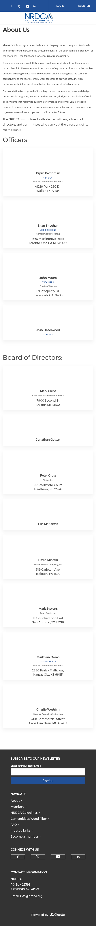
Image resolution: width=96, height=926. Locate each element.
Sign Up (48, 780)
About (15, 800)
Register (84, 5)
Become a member (24, 836)
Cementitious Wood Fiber (29, 818)
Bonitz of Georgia (48, 286)
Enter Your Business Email (26, 765)
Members (17, 806)
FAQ (14, 824)
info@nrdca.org (31, 896)
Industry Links (20, 830)
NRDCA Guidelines (24, 812)
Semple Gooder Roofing (48, 234)
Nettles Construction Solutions (48, 181)
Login (60, 5)
